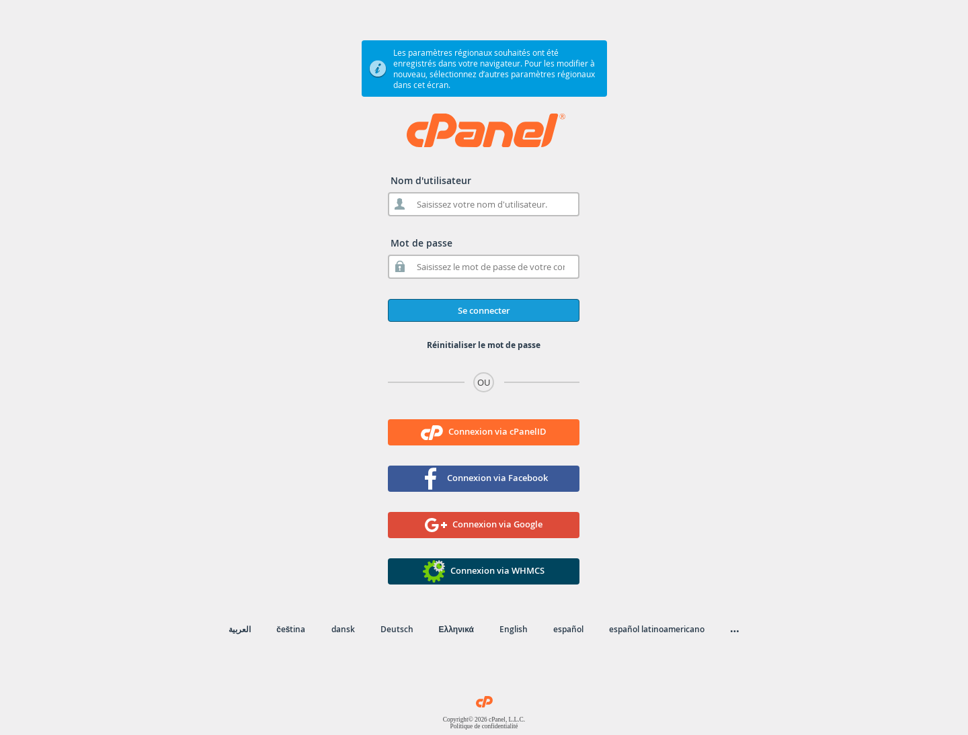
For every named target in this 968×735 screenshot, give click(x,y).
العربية (240, 629)
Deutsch (396, 629)
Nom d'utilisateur (431, 180)
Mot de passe (421, 242)
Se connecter (484, 310)
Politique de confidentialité (484, 726)
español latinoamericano (656, 629)
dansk (343, 629)
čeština (290, 629)
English (513, 629)
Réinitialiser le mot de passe (483, 345)
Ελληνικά (456, 629)
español (568, 629)
